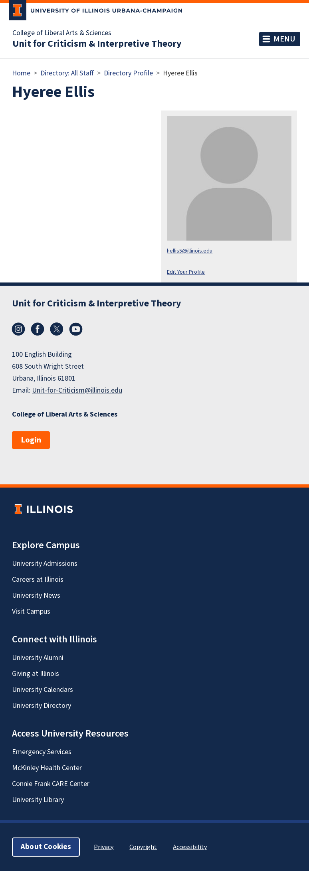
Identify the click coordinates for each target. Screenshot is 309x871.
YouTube (76, 329)
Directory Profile (128, 73)
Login (31, 440)
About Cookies (46, 846)
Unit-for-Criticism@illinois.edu (77, 390)
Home (21, 73)
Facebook (37, 329)
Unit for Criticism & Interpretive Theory (97, 44)
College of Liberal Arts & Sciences (61, 33)
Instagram (18, 329)
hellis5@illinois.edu (189, 251)
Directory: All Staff (67, 73)
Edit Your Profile (186, 272)
